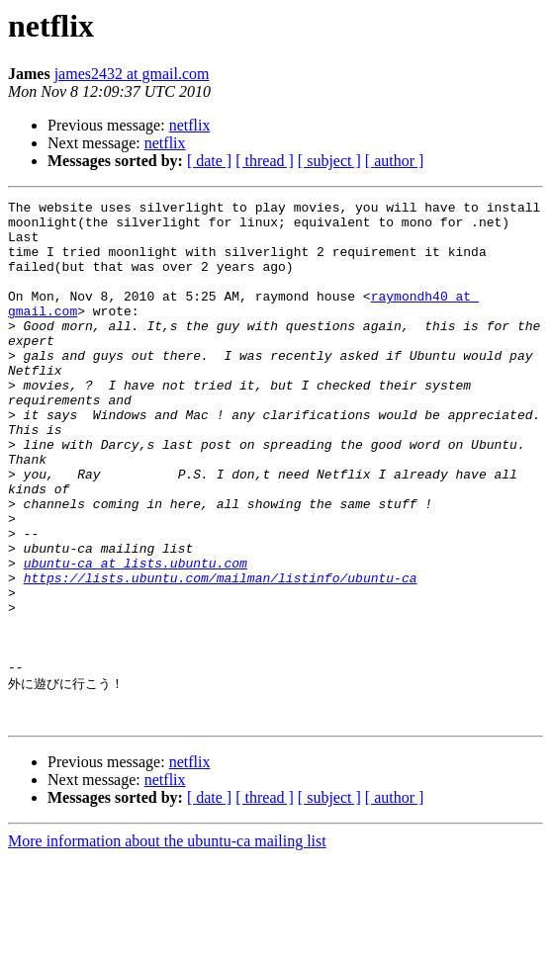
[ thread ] (264, 160)
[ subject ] (329, 160)
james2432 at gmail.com (132, 73)
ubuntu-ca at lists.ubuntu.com (135, 637)
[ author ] (394, 160)
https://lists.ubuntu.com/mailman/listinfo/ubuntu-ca (220, 654)
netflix (190, 125)
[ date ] (209, 160)
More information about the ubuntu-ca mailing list (167, 942)
